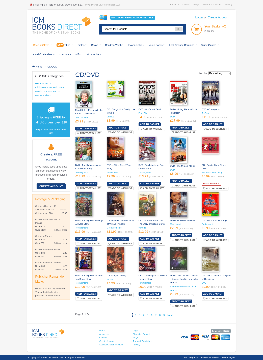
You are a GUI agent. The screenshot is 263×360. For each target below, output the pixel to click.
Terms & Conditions (212, 4)
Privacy (228, 4)
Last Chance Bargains (183, 45)
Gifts (78, 54)
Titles (64, 45)
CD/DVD (65, 54)
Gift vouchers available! (132, 17)
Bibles (82, 45)
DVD (172, 116)
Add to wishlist (89, 133)
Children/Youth (114, 45)
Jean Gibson (81, 117)
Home (102, 330)
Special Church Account (111, 344)
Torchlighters (81, 172)
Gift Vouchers (93, 54)
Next (170, 315)
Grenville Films (114, 227)
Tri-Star (205, 113)
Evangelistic (136, 45)
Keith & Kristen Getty (212, 172)
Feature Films (43, 95)
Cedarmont (207, 224)
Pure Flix (143, 113)
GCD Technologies (225, 357)
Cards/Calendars (44, 54)
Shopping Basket (141, 334)
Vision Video (113, 172)
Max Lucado (176, 224)
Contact (186, 4)
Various (110, 116)
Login (199, 17)
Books (96, 45)
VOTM (110, 279)
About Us (174, 4)
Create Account (218, 17)
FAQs (196, 4)
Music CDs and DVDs (47, 91)
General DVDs (43, 83)
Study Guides (210, 45)
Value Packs (157, 45)
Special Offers (42, 45)
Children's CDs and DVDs (49, 87)
